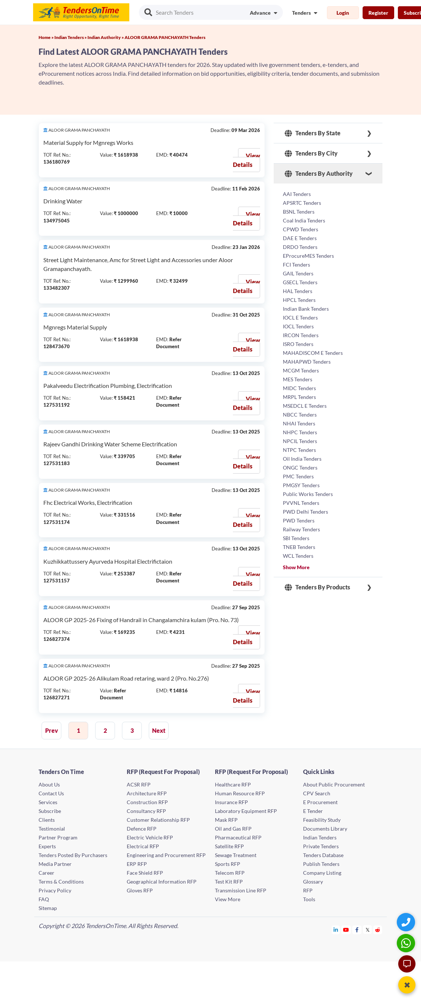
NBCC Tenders (300, 414)
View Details (246, 160)
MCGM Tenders (301, 370)
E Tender (313, 811)
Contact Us (51, 793)
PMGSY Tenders (301, 485)
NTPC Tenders (299, 450)
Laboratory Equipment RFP (246, 811)
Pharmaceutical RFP (238, 837)
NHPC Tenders (300, 432)
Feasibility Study (322, 820)
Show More (296, 567)
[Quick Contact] (406, 922)
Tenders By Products (317, 587)
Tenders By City (311, 153)
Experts (47, 846)
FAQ (44, 899)
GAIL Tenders (298, 273)
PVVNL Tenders (301, 503)
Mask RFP (226, 820)
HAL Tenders (297, 291)
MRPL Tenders (299, 397)
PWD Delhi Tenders (305, 512)
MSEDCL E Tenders (305, 406)
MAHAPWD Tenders (307, 361)
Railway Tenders (301, 529)
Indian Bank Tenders (306, 309)
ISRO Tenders (298, 344)
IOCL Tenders (298, 326)
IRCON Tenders (301, 335)
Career (46, 873)
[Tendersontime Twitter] (367, 930)
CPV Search (316, 793)
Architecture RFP (147, 793)
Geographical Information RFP (162, 881)
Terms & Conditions (61, 881)
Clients (47, 820)
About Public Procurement (334, 784)
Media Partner (55, 864)
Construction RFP (147, 802)
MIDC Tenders (299, 388)
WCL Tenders (298, 556)
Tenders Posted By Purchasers (73, 855)
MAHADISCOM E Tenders (313, 353)
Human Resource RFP (240, 793)
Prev (51, 730)
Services (48, 802)
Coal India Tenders (304, 220)
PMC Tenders (298, 476)
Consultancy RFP (146, 811)
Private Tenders (321, 846)
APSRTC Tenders (302, 203)
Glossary (313, 881)
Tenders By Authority (319, 173)
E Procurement (320, 802)
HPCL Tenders (299, 300)
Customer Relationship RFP (158, 820)
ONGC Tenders (300, 467)
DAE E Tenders (300, 238)
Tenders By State (313, 133)
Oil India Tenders (302, 459)
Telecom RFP (230, 873)
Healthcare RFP (233, 784)
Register (378, 13)
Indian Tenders (320, 837)
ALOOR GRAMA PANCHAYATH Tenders (165, 37)
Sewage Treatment (235, 855)
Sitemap (48, 908)
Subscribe (50, 811)
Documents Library (325, 828)
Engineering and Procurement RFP (166, 855)
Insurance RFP (231, 802)
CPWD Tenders (300, 229)
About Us (49, 784)
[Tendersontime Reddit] (377, 930)
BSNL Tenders (298, 211)
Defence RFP (141, 828)
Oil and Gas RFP (233, 828)
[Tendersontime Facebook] (357, 930)
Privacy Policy (55, 890)
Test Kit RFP (229, 881)
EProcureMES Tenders (308, 256)
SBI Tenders (296, 538)
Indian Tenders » (70, 37)
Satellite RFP (229, 846)
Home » (46, 37)
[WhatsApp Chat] (406, 943)
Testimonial (52, 828)
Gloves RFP (140, 890)
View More (227, 899)
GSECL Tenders (300, 282)
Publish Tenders (321, 864)
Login (343, 13)
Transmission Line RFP (240, 890)
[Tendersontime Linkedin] (336, 930)
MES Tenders (297, 379)
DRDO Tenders (300, 247)
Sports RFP (227, 864)
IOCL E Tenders (300, 317)
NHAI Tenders (299, 423)
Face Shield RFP (145, 873)
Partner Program (58, 837)
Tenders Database (323, 855)
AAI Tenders (297, 194)
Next (158, 730)
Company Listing (322, 873)
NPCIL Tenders (300, 441)
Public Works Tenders (308, 494)
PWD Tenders (298, 520)
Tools (309, 899)
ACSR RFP (139, 784)
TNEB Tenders (299, 547)
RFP (308, 890)
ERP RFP (137, 864)
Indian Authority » (106, 37)
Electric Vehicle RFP (150, 837)
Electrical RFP (143, 846)
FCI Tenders (296, 264)
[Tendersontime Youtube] (346, 930)
